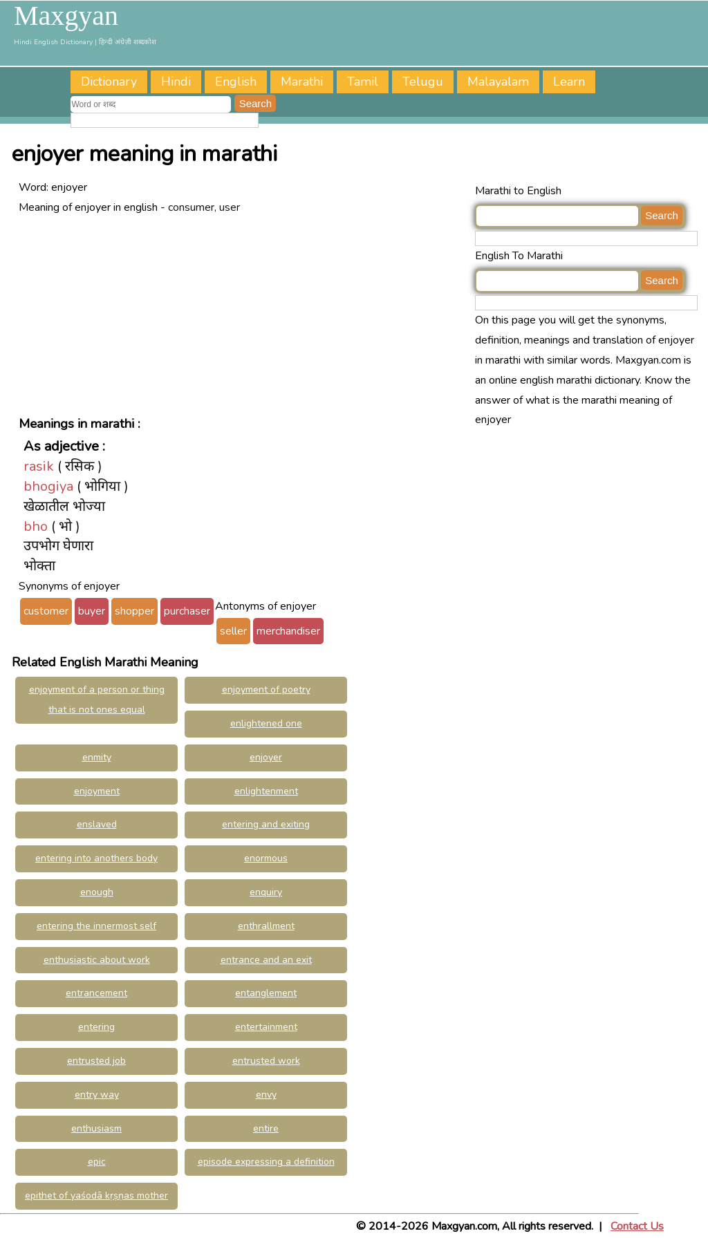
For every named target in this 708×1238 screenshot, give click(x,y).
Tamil (362, 81)
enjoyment (97, 791)
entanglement (266, 993)
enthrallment (266, 925)
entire (266, 1128)
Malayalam (498, 81)
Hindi (176, 81)
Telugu (422, 81)
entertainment (266, 1026)
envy (266, 1094)
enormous (266, 858)
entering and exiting (266, 824)
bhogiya (48, 486)
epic (97, 1161)
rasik (39, 466)
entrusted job (96, 1060)
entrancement (96, 993)
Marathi (302, 81)
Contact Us (637, 1226)
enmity (96, 757)
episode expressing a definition (266, 1161)
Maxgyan (66, 16)
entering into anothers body (96, 858)
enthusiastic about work (97, 959)
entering (96, 1026)
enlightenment (266, 791)
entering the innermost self (96, 925)
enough (96, 892)
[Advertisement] (243, 314)
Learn (569, 81)
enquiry (266, 892)
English (236, 81)
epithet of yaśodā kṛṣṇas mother (96, 1195)
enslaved (97, 824)
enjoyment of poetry (266, 689)
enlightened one (266, 723)
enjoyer (266, 757)
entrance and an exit (266, 959)
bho (36, 526)
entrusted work (266, 1060)
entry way (97, 1094)
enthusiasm (96, 1128)
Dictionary (109, 81)
